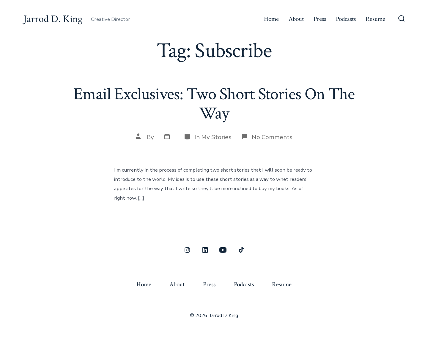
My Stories (216, 137)
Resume (375, 19)
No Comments (272, 137)
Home (271, 19)
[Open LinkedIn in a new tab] (205, 250)
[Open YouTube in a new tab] (223, 250)
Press (320, 19)
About (296, 19)
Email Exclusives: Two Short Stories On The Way (213, 104)
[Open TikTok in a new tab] (240, 250)
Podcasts (346, 19)
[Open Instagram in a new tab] (187, 250)
